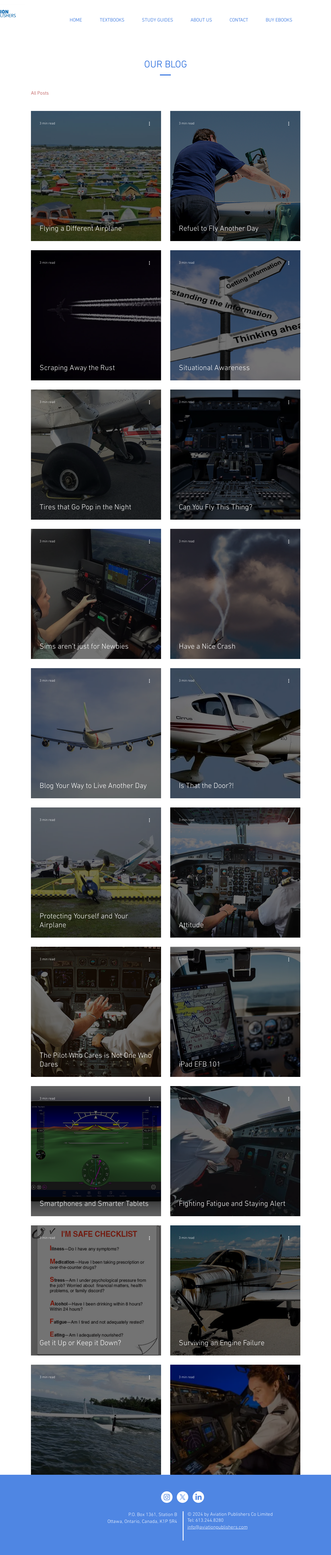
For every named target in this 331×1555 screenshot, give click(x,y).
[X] (182, 1497)
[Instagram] (167, 1497)
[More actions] (151, 123)
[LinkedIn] (198, 1497)
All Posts (40, 93)
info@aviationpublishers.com (217, 1527)
